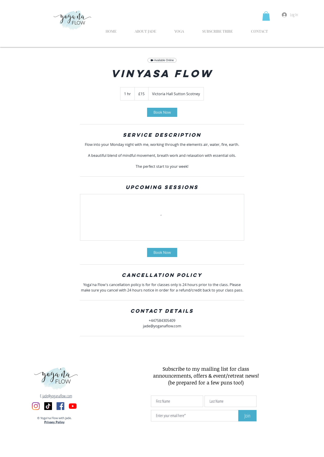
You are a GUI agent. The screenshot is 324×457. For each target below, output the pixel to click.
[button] (266, 16)
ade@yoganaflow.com (57, 396)
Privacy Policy (54, 422)
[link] (162, 112)
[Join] (247, 415)
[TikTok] (48, 406)
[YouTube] (73, 406)
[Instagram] (36, 406)
